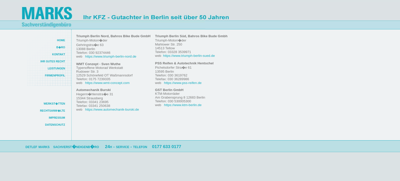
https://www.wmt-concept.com (107, 83)
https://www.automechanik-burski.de (111, 109)
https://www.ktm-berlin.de (182, 105)
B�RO (60, 47)
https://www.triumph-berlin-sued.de (189, 56)
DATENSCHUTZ (55, 124)
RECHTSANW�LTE (52, 110)
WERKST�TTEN (54, 103)
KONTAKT (58, 54)
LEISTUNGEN (56, 68)
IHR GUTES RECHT (52, 61)
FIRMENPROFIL (55, 75)
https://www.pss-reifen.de (182, 83)
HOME (61, 40)
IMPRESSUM (57, 117)
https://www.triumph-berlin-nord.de (110, 56)
